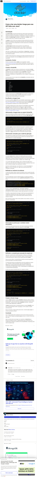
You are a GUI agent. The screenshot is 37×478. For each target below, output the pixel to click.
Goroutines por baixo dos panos (20, 433)
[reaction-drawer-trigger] (2, 32)
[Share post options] (2, 46)
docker (7, 28)
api (15, 28)
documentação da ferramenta (11, 63)
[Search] (4, 1)
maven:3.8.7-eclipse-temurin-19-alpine (12, 102)
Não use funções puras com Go (20, 436)
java (10, 28)
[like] (9, 374)
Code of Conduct (17, 376)
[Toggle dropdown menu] (34, 325)
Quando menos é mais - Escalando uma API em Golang (20, 440)
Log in (28, 1)
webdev (13, 28)
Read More (8, 354)
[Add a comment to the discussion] (21, 364)
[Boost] (1, 43)
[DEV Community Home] (1, 1)
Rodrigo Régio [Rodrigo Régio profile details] (10, 367)
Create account (33, 1)
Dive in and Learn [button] (9, 472)
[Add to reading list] (1, 40)
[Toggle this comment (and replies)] (6, 369)
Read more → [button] (20, 408)
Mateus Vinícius (10, 18)
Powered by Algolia (23, 1)
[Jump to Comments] (1, 36)
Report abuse (23, 376)
